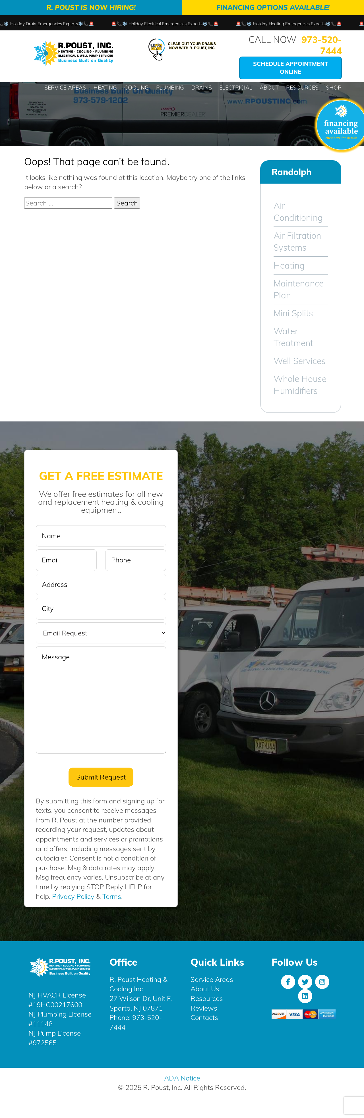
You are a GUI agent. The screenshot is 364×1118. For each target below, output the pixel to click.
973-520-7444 (321, 45)
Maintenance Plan (299, 289)
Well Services (300, 361)
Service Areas (65, 87)
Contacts (204, 1017)
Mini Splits (293, 313)
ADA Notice (182, 1078)
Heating (105, 87)
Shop (333, 87)
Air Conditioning (298, 211)
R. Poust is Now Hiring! (91, 7)
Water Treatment (293, 337)
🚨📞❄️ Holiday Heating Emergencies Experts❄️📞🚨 (296, 23)
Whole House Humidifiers (300, 384)
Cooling (136, 87)
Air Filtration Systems (297, 241)
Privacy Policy (73, 896)
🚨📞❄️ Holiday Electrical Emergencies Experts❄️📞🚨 (172, 23)
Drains (201, 87)
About (269, 87)
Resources (302, 87)
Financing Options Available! (273, 7)
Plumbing (170, 87)
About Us (205, 988)
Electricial (235, 87)
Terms (111, 896)
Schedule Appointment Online (290, 67)
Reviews (204, 1008)
